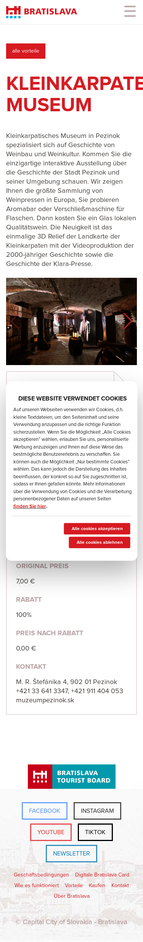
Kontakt (120, 885)
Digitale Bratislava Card (102, 875)
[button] (128, 321)
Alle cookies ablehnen (99, 542)
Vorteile (74, 885)
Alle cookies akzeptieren (96, 529)
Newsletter (71, 854)
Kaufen (97, 885)
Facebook (44, 811)
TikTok (95, 832)
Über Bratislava (72, 896)
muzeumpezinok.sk (45, 700)
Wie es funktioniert (36, 885)
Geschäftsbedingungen (41, 875)
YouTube (50, 832)
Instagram (97, 811)
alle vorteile (25, 51)
